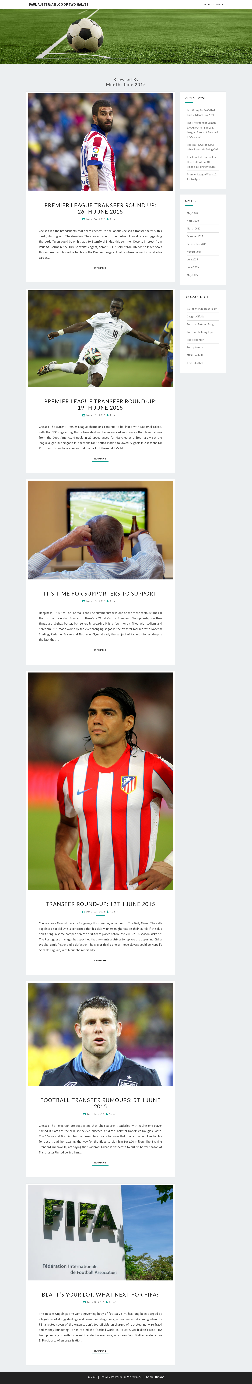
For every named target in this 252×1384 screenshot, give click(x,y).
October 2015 (195, 236)
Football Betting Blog (200, 324)
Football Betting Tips (200, 332)
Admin (114, 219)
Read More (101, 268)
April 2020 (193, 220)
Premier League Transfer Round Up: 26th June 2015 (100, 208)
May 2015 (192, 275)
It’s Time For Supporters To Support (100, 593)
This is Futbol (195, 363)
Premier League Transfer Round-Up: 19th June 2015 (100, 404)
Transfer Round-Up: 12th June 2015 (100, 904)
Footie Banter (195, 339)
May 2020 (192, 213)
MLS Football (195, 355)
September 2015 (196, 244)
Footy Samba (195, 347)
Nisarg (159, 1377)
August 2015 (194, 251)
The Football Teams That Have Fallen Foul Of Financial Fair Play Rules (202, 161)
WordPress (134, 1377)
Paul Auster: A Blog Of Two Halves (58, 4)
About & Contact (213, 4)
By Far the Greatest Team (202, 308)
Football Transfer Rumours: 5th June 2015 (100, 1103)
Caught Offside (195, 316)
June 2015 (193, 267)
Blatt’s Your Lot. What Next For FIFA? (100, 1294)
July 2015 (192, 259)
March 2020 (193, 228)
